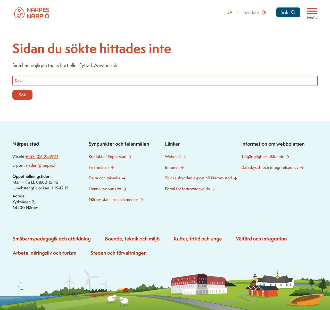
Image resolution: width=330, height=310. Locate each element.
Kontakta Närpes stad (107, 156)
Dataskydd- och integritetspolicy (270, 167)
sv (229, 12)
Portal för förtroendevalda (187, 188)
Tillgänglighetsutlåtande (262, 156)
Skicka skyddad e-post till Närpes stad (198, 178)
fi (238, 12)
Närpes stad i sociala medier (113, 199)
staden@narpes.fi (41, 165)
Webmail (173, 156)
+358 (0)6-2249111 (41, 156)
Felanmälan (99, 167)
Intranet (172, 167)
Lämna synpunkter (105, 188)
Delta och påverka (104, 178)
